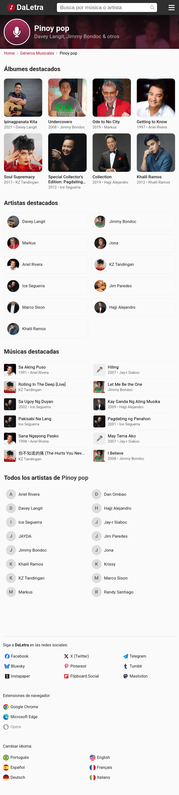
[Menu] (171, 7)
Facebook (19, 656)
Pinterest (78, 666)
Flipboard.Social (84, 676)
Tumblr (136, 666)
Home (9, 53)
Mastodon (139, 676)
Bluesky (18, 666)
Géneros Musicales (37, 53)
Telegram (138, 656)
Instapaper (20, 676)
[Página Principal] (25, 7)
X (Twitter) (79, 656)
